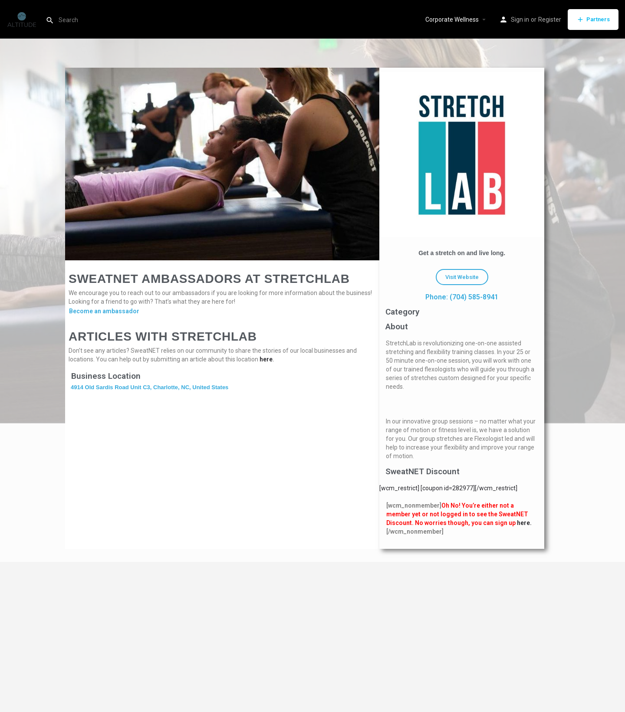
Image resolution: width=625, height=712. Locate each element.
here (266, 359)
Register (549, 19)
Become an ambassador (104, 311)
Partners (593, 19)
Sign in (520, 19)
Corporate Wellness (452, 19)
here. (524, 522)
